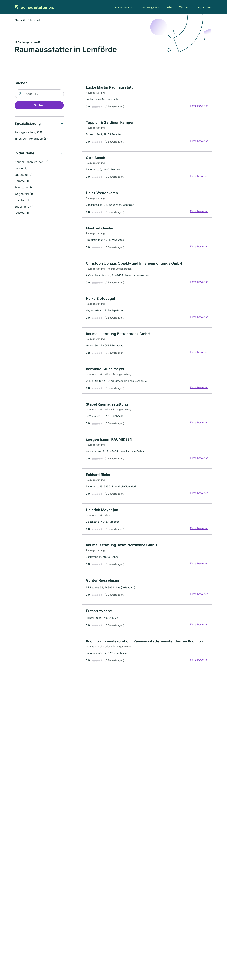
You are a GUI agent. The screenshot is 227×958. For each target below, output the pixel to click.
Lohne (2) (21, 168)
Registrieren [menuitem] (204, 7)
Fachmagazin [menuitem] (150, 7)
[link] (147, 97)
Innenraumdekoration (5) (31, 139)
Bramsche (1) (23, 188)
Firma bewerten (199, 106)
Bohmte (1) (22, 213)
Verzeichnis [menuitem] (121, 7)
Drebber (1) (22, 200)
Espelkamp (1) (24, 207)
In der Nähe (24, 153)
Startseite (20, 20)
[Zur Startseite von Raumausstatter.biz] (34, 7)
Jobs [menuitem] (169, 7)
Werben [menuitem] (184, 7)
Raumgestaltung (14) (28, 132)
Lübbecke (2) (23, 175)
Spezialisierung (28, 124)
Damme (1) (22, 181)
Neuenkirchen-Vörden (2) (31, 162)
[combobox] (39, 94)
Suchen (39, 105)
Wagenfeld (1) (24, 194)
